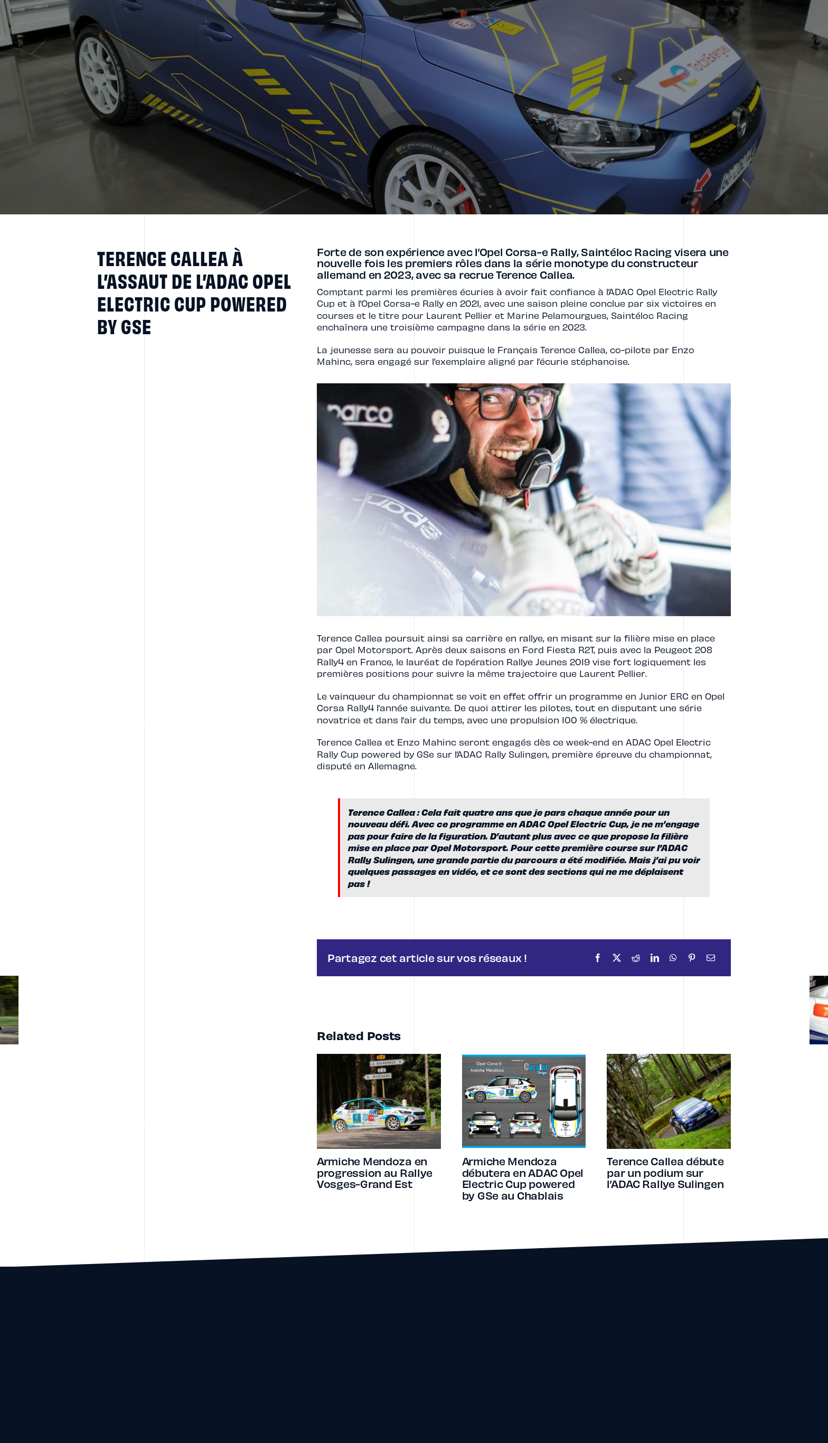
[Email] (710, 958)
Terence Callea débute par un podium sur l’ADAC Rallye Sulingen (665, 1172)
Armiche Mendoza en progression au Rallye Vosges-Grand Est (374, 1172)
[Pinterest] (691, 958)
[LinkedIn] (654, 958)
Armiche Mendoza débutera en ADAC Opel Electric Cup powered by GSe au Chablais (523, 1178)
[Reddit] (635, 958)
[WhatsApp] (673, 958)
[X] (616, 958)
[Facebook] (597, 958)
